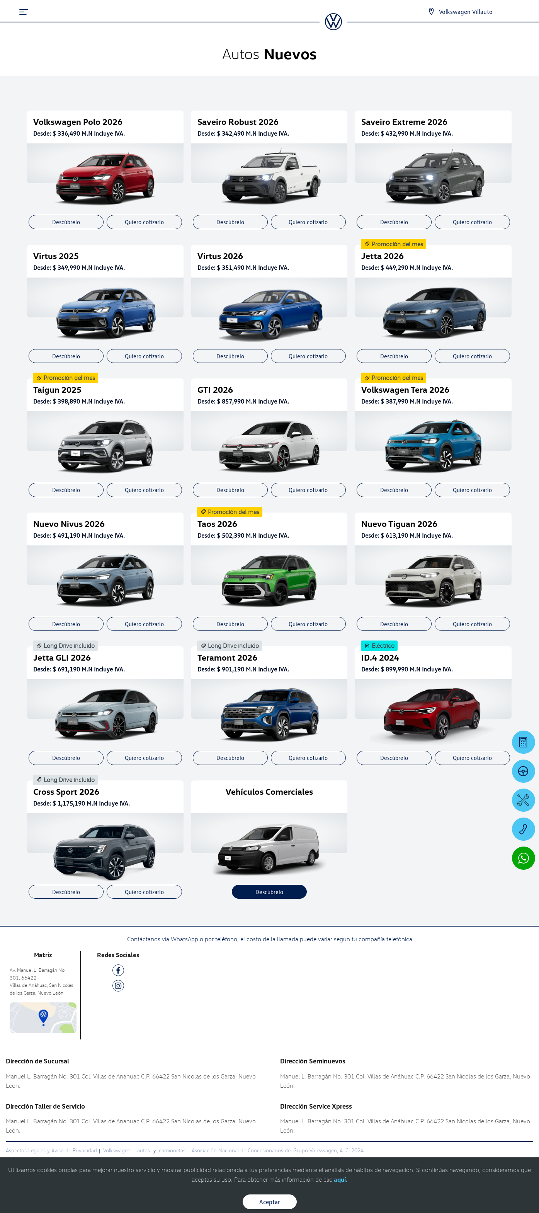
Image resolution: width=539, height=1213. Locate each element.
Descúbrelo (66, 221)
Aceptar (269, 1202)
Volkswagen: (118, 1150)
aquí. (340, 1179)
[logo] (333, 27)
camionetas (172, 1150)
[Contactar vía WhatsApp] (523, 858)
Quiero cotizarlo (144, 221)
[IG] (118, 987)
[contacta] (43, 1017)
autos (144, 1150)
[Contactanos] (431, 11)
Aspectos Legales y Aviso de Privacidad (51, 1150)
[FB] (118, 971)
